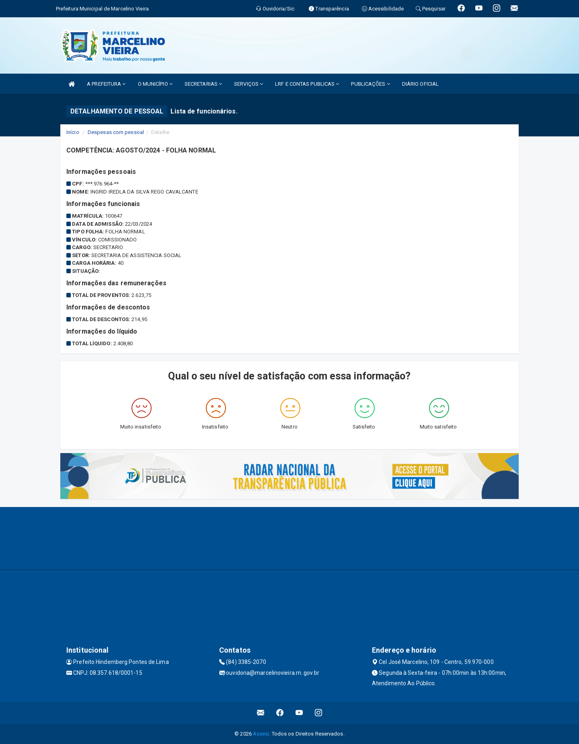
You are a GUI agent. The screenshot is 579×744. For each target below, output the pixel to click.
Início (72, 132)
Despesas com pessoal (116, 132)
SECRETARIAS (203, 84)
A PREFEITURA (106, 84)
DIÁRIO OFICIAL (420, 84)
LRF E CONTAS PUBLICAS (307, 84)
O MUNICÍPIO (155, 84)
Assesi (261, 734)
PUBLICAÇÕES (370, 84)
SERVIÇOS (248, 84)
